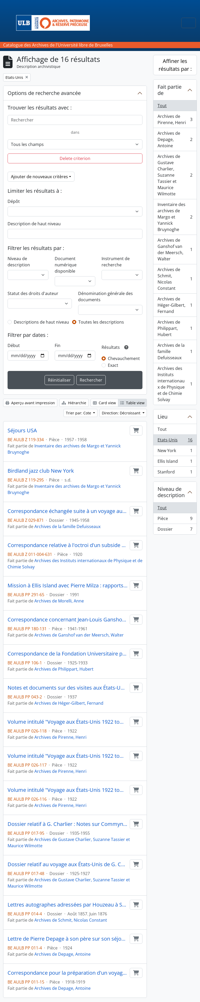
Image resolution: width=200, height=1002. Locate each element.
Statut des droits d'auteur (33, 293)
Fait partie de (170, 90)
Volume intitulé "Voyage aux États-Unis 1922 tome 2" (68, 756)
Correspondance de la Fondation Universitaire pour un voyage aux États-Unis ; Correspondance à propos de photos (68, 654)
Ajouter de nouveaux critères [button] (39, 176)
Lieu (162, 416)
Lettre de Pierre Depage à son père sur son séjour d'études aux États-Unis (68, 939)
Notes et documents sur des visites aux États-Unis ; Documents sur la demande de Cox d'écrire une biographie (68, 688)
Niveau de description (19, 262)
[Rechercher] (75, 120)
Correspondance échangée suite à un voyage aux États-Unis (68, 511)
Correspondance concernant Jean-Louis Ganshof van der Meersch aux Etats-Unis (68, 619)
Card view (104, 402)
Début (14, 345)
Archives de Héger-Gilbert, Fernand (68, 703)
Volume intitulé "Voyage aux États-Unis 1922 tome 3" (68, 722)
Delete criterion (75, 158)
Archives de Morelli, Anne (59, 601)
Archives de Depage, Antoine (62, 954)
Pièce (174, 519)
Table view (132, 402)
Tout (162, 105)
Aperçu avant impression (30, 402)
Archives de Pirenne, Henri (60, 737)
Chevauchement (124, 358)
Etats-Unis (174, 441)
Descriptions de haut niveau (41, 322)
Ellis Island (174, 462)
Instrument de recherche (116, 262)
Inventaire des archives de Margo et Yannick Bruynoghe (174, 217)
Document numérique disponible (66, 265)
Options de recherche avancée (44, 93)
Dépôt (14, 201)
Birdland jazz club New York (41, 471)
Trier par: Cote (79, 412)
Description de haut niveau (34, 224)
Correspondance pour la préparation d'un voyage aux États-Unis (68, 973)
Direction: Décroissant (121, 412)
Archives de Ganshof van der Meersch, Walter (79, 635)
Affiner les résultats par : (175, 64)
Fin (57, 345)
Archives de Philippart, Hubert (63, 669)
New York (174, 451)
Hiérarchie (74, 402)
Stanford (174, 473)
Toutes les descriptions (101, 322)
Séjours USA (22, 430)
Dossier (174, 530)
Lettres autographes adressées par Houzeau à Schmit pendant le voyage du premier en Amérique (68, 905)
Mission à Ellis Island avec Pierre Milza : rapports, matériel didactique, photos (68, 585)
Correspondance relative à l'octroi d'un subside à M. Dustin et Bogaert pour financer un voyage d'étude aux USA (68, 545)
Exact (113, 365)
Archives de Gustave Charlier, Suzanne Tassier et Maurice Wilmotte (174, 175)
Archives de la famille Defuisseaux (67, 526)
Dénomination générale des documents (105, 297)
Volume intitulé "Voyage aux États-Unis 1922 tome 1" (68, 790)
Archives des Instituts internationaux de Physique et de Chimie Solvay (174, 383)
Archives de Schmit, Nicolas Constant (70, 920)
